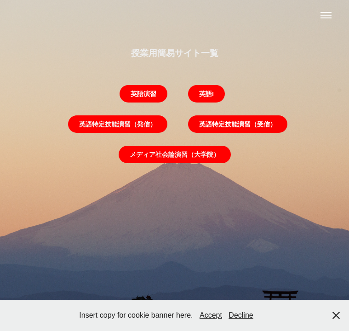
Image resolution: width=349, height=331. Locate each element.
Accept (211, 315)
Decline (241, 315)
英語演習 (143, 94)
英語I (206, 94)
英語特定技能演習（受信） (237, 124)
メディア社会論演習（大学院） (175, 154)
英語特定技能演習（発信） (117, 124)
